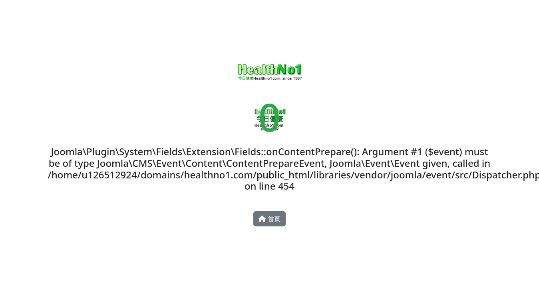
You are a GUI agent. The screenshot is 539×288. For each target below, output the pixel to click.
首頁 (269, 218)
